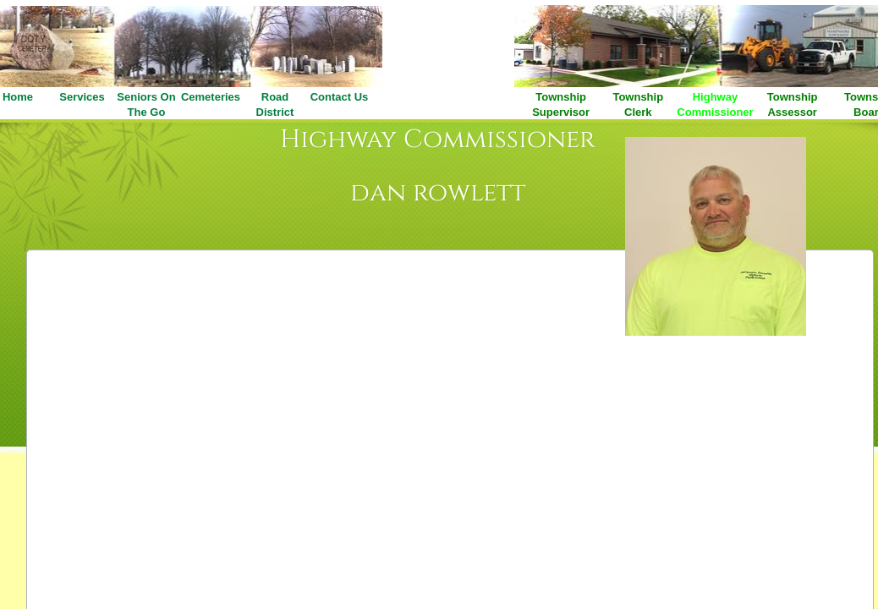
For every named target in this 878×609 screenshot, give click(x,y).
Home (18, 97)
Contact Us (339, 97)
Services (82, 97)
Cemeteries (210, 97)
